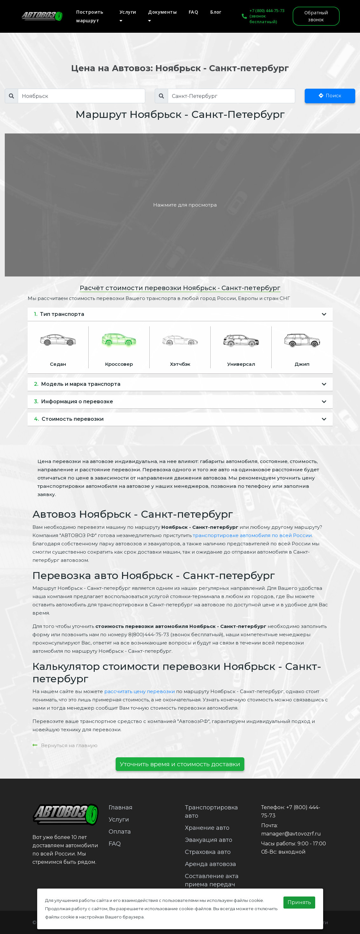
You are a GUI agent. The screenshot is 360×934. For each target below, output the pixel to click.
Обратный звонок (316, 16)
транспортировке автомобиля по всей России (252, 535)
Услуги (127, 16)
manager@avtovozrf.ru (291, 834)
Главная (120, 807)
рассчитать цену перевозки (139, 691)
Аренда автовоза (210, 864)
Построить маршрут (90, 16)
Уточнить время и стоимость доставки (180, 764)
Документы (162, 16)
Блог (215, 12)
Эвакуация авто (208, 839)
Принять (299, 902)
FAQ (193, 12)
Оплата (120, 831)
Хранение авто (207, 827)
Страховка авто (208, 852)
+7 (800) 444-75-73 (266, 10)
